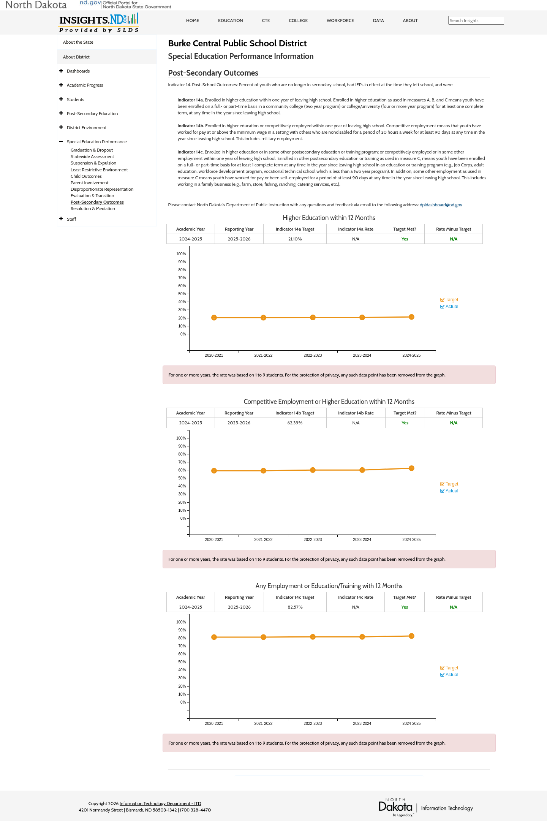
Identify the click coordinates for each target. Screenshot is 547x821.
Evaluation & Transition (92, 195)
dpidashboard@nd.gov (441, 204)
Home (192, 20)
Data (378, 20)
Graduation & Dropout (92, 150)
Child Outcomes (86, 176)
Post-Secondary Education (92, 113)
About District (76, 57)
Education (230, 20)
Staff (71, 219)
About (410, 20)
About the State (78, 42)
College (298, 20)
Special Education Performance (97, 141)
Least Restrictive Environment (99, 169)
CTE (266, 20)
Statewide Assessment (92, 156)
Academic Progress (85, 85)
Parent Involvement (90, 182)
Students (75, 99)
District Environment (87, 127)
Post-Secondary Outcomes (97, 202)
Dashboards (78, 71)
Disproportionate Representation (102, 189)
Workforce (340, 20)
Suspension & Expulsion (93, 163)
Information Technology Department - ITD (160, 803)
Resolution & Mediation (93, 208)
